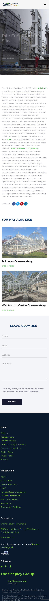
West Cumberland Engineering (24, 148)
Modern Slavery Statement (13, 444)
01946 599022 (7, 537)
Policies (4, 433)
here (9, 139)
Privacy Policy (7, 456)
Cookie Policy (7, 452)
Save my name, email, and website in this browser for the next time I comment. (23, 390)
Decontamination (9, 484)
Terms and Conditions (11, 448)
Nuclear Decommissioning (13, 492)
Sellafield (41, 88)
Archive (4, 459)
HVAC (3, 488)
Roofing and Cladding (11, 507)
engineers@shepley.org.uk (13, 524)
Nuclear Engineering (10, 496)
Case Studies (8, 58)
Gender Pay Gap (8, 441)
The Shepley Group (17, 574)
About (3, 477)
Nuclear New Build (9, 499)
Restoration (6, 503)
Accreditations (7, 437)
